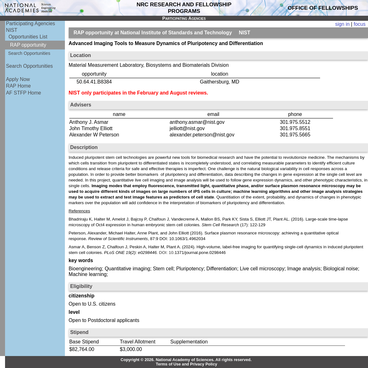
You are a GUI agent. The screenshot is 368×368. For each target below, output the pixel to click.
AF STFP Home (23, 92)
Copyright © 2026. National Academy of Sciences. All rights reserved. (186, 360)
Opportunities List (28, 36)
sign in (342, 24)
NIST (11, 30)
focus (359, 24)
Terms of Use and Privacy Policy (186, 364)
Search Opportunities (29, 53)
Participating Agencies (30, 23)
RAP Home (18, 86)
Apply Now (18, 79)
